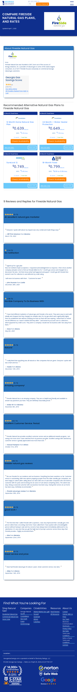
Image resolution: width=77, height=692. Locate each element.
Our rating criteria (11, 89)
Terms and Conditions (66, 635)
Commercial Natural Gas (10, 617)
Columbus (37, 622)
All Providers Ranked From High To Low (17, 92)
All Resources (55, 614)
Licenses (65, 645)
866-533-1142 (45, 186)
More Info (32, 147)
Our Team (66, 619)
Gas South (23, 619)
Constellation (24, 616)
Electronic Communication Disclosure (68, 624)
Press (64, 617)
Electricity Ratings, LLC (43, 658)
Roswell (36, 614)
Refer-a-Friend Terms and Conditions (67, 640)
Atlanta (36, 612)
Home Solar (6, 619)
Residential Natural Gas (10, 614)
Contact (65, 612)
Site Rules (66, 631)
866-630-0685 (9, 147)
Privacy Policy (67, 628)
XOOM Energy (25, 624)
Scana (22, 621)
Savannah (37, 617)
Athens (36, 619)
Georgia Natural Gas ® (25, 613)
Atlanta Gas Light (44, 612)
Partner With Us (68, 614)
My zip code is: (34, 1)
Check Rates (42, 4)
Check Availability (20, 141)
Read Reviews (55, 612)
